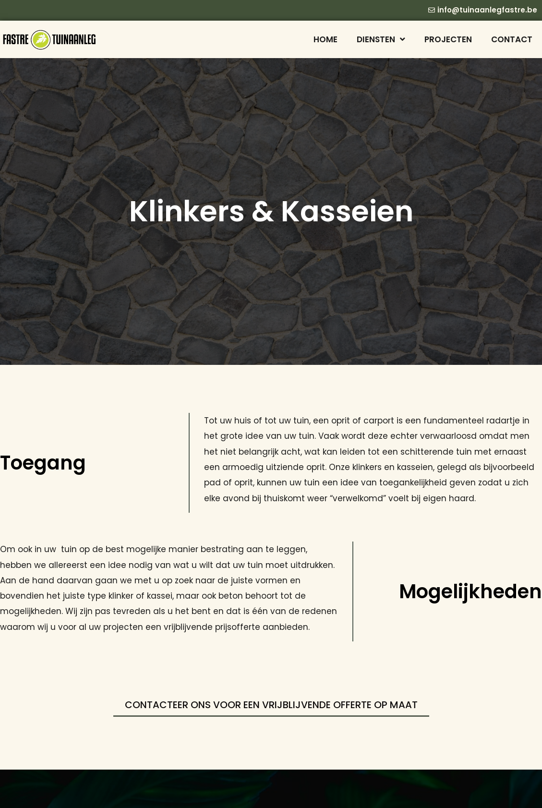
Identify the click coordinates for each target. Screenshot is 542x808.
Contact (511, 39)
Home (325, 39)
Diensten (381, 39)
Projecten (448, 39)
